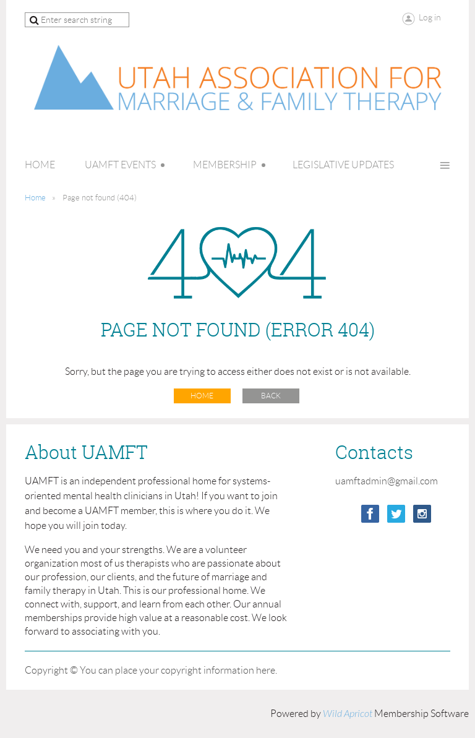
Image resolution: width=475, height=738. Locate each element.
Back (271, 396)
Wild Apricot (347, 713)
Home (35, 197)
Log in (430, 17)
